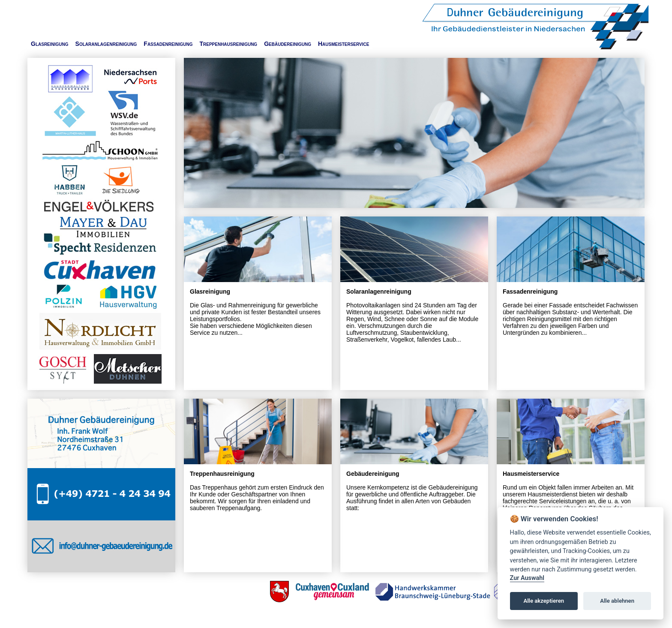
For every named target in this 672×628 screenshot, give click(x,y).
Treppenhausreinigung (228, 43)
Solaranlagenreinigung (106, 43)
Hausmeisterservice (343, 43)
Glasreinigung (50, 43)
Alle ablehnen (617, 601)
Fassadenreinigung (168, 43)
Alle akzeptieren (543, 601)
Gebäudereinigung (287, 43)
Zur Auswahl (527, 578)
